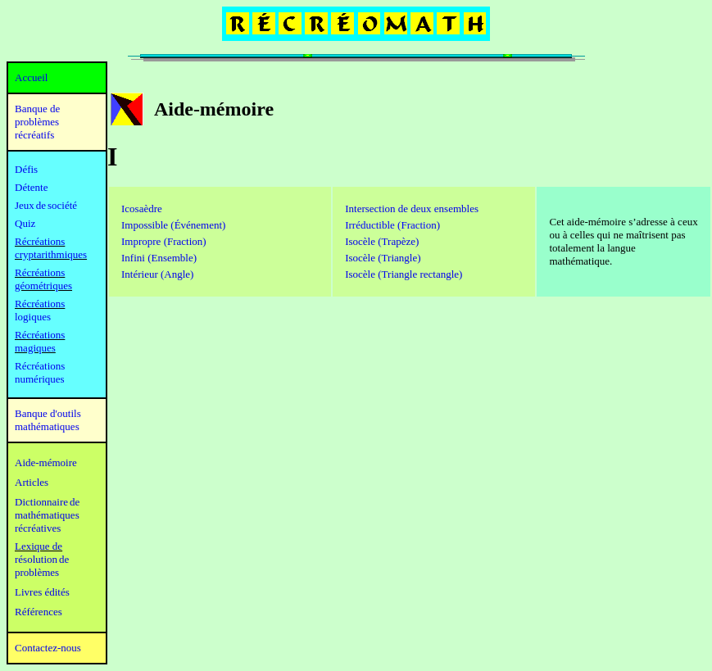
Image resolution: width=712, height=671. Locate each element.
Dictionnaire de (47, 502)
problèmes (37, 572)
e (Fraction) (181, 241)
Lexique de (38, 546)
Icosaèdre (141, 208)
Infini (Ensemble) (159, 258)
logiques (33, 317)
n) (392, 225)
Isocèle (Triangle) (382, 258)
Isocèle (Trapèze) (382, 241)
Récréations (40, 303)
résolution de (42, 559)
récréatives (38, 528)
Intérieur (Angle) (157, 274)
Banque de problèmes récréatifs (37, 121)
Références (38, 611)
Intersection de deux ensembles (411, 208)
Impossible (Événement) (173, 225)
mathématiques (47, 515)
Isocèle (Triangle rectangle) (403, 274)
